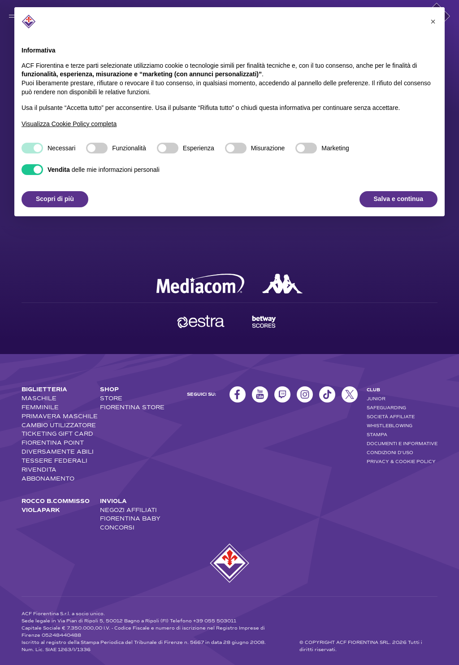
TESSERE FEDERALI (54, 460)
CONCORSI (117, 527)
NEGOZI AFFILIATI (128, 510)
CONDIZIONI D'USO (390, 452)
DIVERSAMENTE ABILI (58, 451)
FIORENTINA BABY (130, 518)
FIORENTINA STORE (132, 407)
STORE (111, 398)
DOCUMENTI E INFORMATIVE (402, 443)
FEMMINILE (40, 407)
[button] (433, 21)
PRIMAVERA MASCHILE (60, 416)
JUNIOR (376, 399)
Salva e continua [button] (398, 198)
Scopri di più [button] (55, 198)
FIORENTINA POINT (53, 442)
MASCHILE (39, 398)
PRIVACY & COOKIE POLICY (401, 461)
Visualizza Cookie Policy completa (69, 123)
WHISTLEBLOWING (389, 426)
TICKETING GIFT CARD (57, 434)
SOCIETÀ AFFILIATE (391, 417)
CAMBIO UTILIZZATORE (59, 425)
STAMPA (377, 435)
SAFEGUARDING (386, 408)
